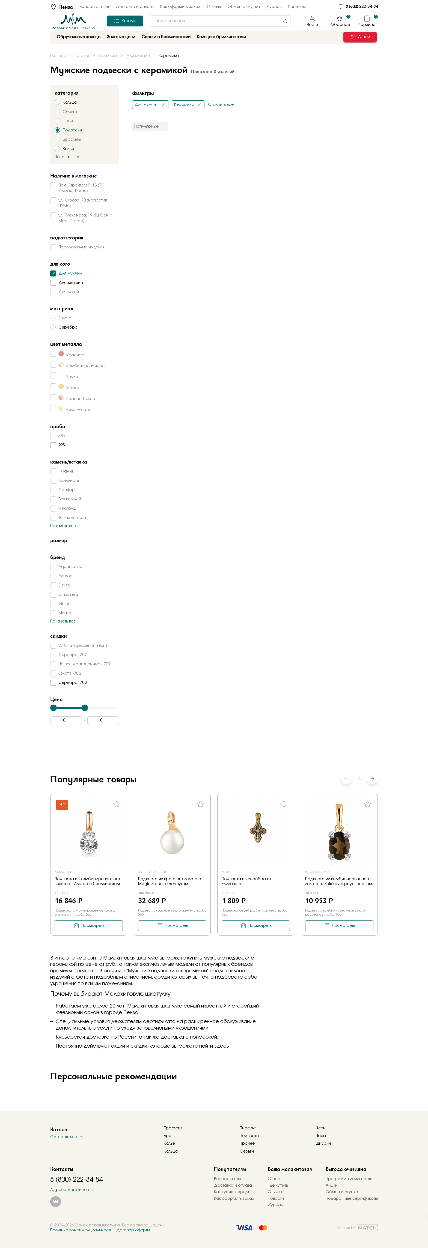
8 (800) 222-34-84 (362, 7)
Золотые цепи (121, 37)
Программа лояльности (349, 1179)
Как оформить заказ (180, 7)
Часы (321, 1136)
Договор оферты (133, 1230)
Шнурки (323, 1143)
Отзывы (214, 7)
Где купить (278, 1185)
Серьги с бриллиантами (166, 37)
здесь (221, 1046)
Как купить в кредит (233, 1192)
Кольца (171, 1151)
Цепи (321, 1128)
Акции (332, 1185)
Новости (276, 1199)
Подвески (249, 1136)
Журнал (274, 7)
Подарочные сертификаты (352, 1199)
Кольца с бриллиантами (221, 37)
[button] (372, 778)
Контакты (297, 7)
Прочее (247, 1143)
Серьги (247, 1151)
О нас (274, 1179)
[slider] (53, 708)
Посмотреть (93, 926)
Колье (169, 1143)
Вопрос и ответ (94, 7)
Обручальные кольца (78, 37)
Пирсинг (248, 1128)
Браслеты (173, 1128)
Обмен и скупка (243, 7)
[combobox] (220, 21)
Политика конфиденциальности (81, 1230)
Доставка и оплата (135, 7)
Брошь (170, 1136)
